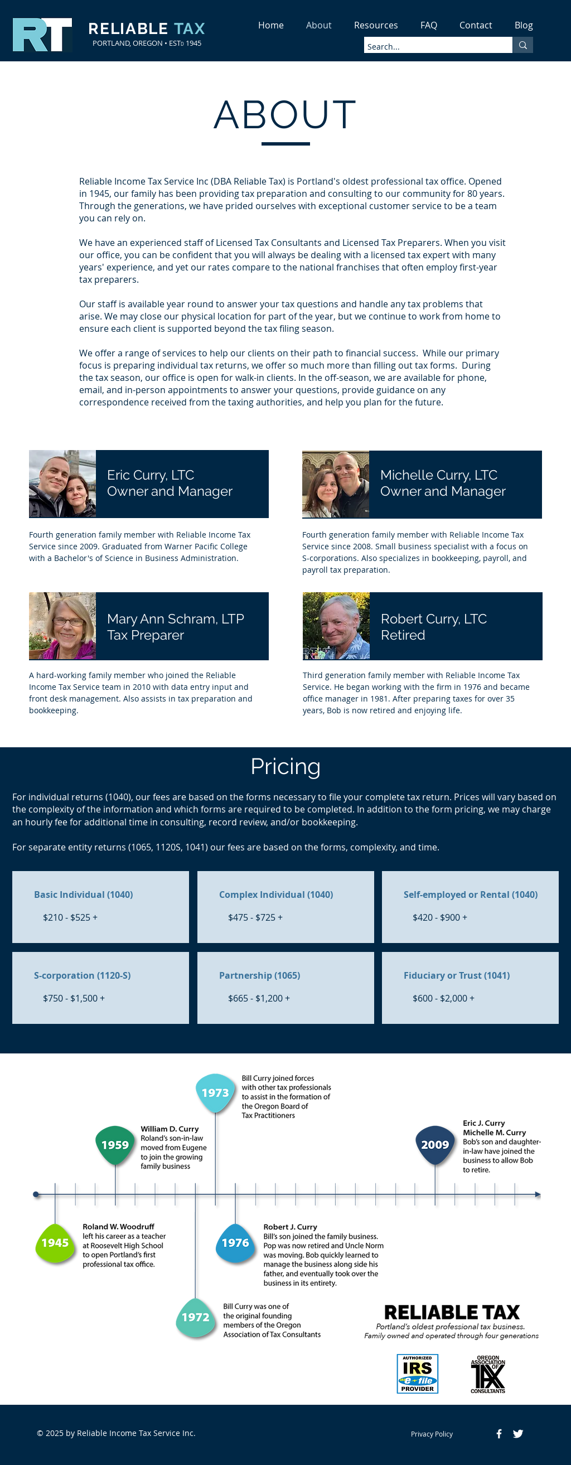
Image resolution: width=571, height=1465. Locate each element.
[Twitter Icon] (518, 1434)
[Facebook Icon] (499, 1434)
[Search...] (428, 47)
